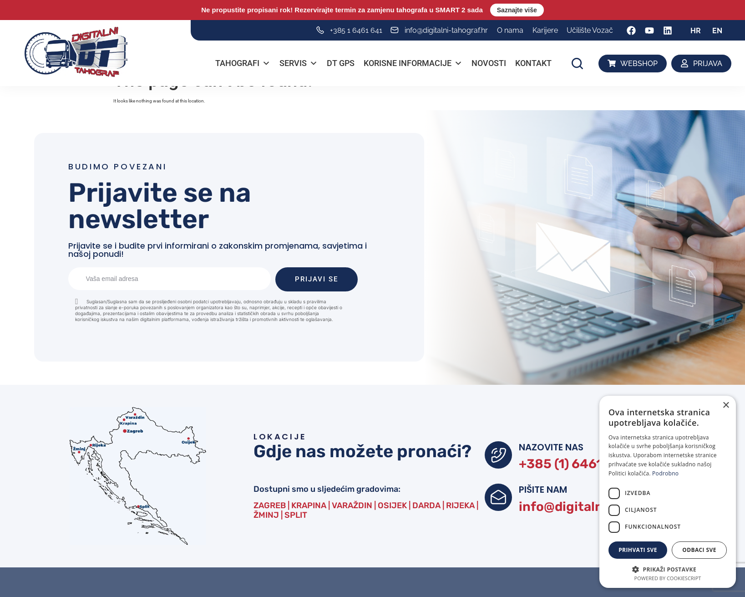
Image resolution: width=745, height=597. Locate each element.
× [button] (725, 405)
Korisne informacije (413, 63)
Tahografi (243, 63)
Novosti (489, 63)
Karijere (545, 30)
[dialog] (667, 492)
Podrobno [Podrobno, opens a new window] (665, 473)
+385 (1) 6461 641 (573, 463)
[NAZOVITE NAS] (498, 455)
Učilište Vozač (590, 30)
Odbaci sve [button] (699, 550)
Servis (299, 63)
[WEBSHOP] (612, 63)
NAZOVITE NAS (551, 447)
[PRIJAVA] (684, 63)
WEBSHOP (639, 63)
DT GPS (341, 63)
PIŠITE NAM (543, 489)
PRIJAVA (707, 63)
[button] (577, 63)
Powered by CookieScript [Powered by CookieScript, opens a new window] (667, 578)
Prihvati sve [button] (637, 550)
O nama (510, 30)
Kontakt (534, 63)
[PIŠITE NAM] (498, 497)
